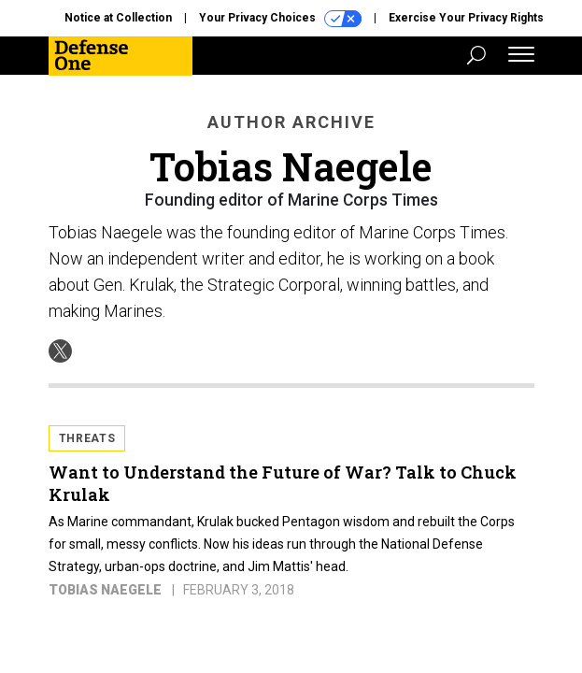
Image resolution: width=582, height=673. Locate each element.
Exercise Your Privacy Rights (466, 17)
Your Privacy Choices (280, 18)
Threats (87, 438)
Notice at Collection (118, 17)
